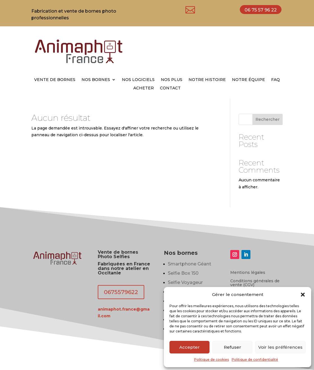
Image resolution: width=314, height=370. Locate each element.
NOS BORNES (96, 80)
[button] (303, 294)
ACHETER (143, 88)
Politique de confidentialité (255, 359)
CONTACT (170, 88)
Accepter (189, 347)
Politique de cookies (211, 359)
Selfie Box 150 (183, 273)
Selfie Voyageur (185, 282)
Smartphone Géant (189, 264)
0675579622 (121, 292)
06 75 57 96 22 (261, 10)
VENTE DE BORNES (54, 80)
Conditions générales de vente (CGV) (255, 283)
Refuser (232, 347)
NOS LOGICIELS (138, 80)
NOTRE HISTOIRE (207, 80)
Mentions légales (247, 272)
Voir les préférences (280, 347)
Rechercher (267, 119)
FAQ (275, 80)
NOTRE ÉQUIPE (248, 80)
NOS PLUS (171, 80)
